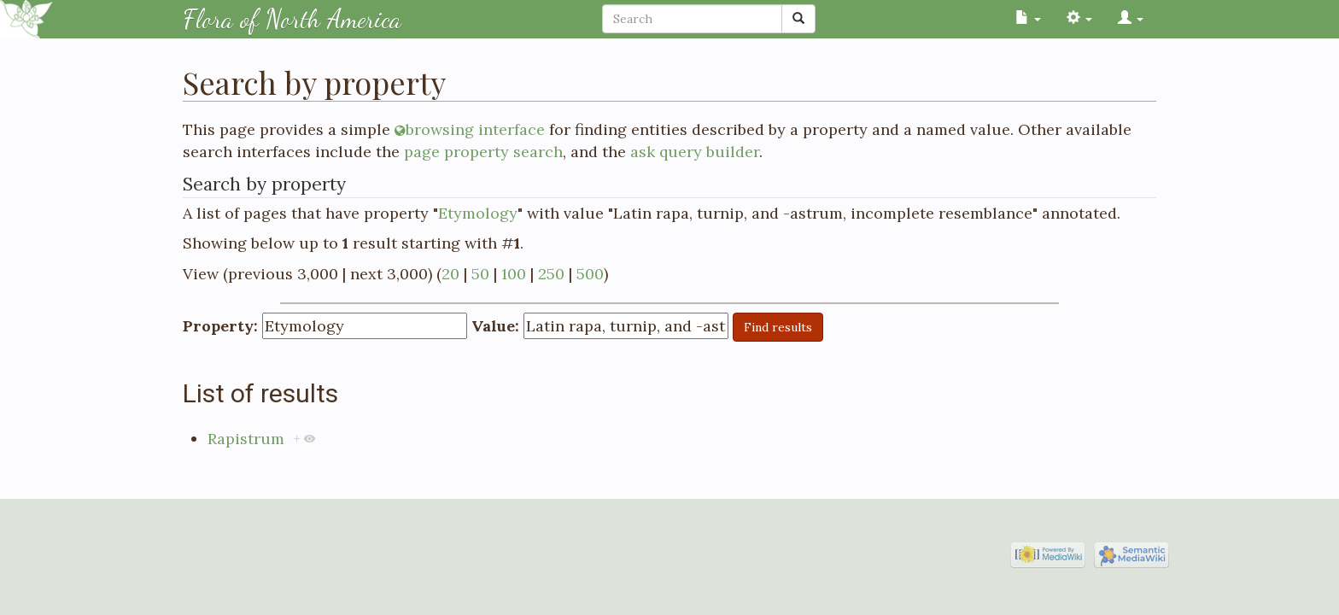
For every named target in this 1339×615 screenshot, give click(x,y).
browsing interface (475, 129)
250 (551, 274)
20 (450, 274)
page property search (483, 151)
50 (480, 274)
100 (513, 274)
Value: (495, 326)
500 (590, 274)
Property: (220, 326)
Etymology (477, 213)
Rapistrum (246, 438)
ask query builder (694, 151)
